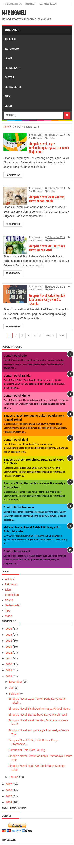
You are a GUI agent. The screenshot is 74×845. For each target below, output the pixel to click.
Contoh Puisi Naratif (17, 551)
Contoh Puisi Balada (17, 375)
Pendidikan (12, 594)
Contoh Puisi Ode (15, 355)
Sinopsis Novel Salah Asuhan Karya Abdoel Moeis (46, 199)
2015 (9, 796)
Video (8, 616)
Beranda (12, 30)
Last (61, 335)
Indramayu (11, 584)
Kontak (30, 4)
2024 (9, 640)
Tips (7, 610)
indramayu (12, 49)
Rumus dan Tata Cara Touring (26, 750)
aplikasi (10, 39)
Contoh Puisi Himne (17, 395)
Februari (14, 693)
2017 (9, 784)
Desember (15, 681)
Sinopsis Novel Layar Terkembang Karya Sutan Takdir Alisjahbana (49, 148)
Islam (8, 589)
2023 (9, 646)
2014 (9, 802)
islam (8, 58)
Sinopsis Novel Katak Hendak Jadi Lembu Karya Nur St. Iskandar (47, 299)
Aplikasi (10, 579)
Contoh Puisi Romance (19, 507)
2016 (9, 790)
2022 (9, 652)
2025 (9, 634)
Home (6, 126)
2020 (9, 664)
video (8, 106)
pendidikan (12, 68)
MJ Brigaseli (14, 13)
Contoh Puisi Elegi (16, 439)
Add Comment (35, 138)
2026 (9, 628)
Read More (13, 175)
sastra (9, 77)
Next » (50, 335)
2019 (9, 670)
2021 (9, 658)
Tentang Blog (12, 4)
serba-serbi (13, 87)
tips (7, 96)
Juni (12, 687)
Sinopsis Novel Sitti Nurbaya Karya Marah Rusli (47, 248)
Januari (14, 777)
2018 (9, 676)
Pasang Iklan (48, 4)
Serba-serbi (12, 605)
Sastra (51, 138)
